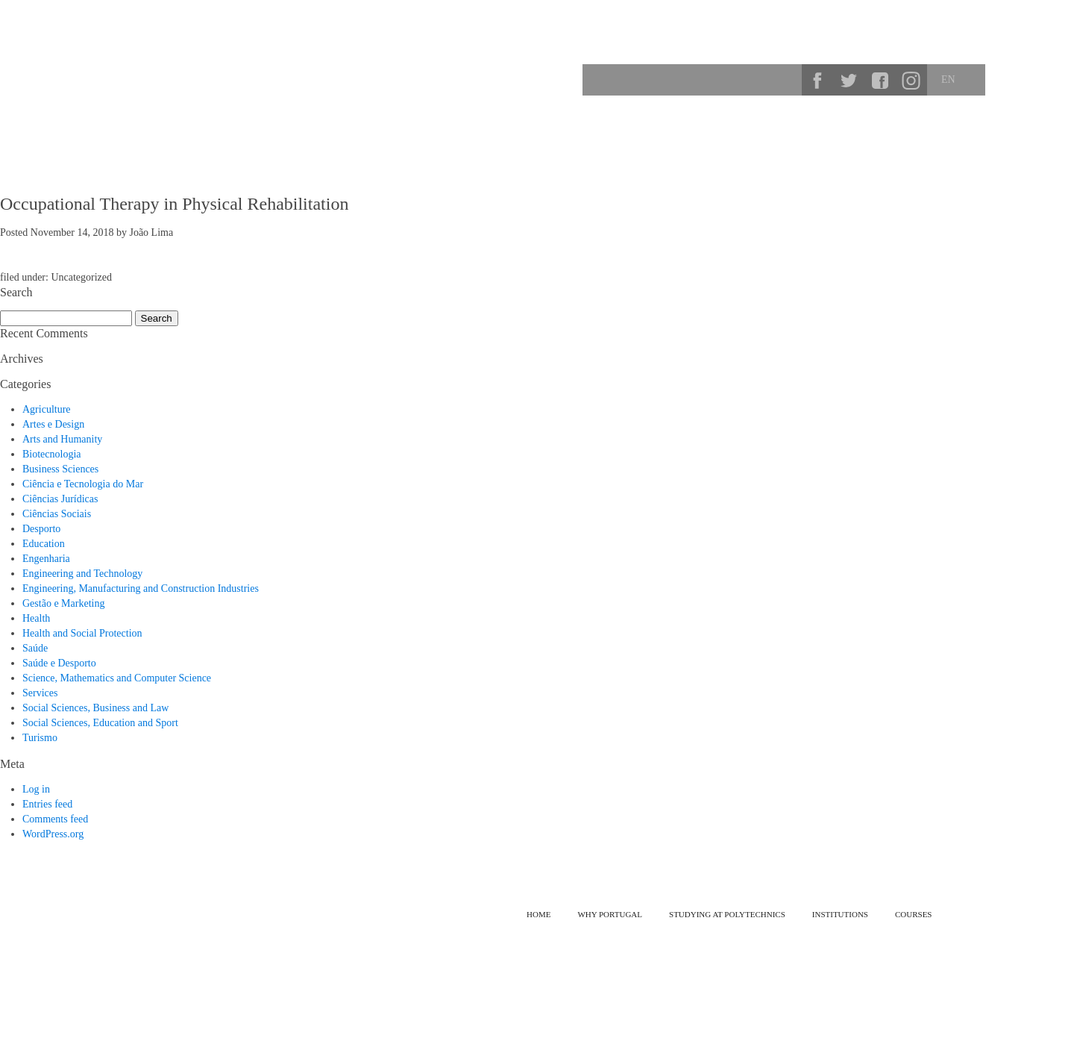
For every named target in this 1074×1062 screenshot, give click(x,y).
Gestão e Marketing (63, 603)
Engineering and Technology (82, 573)
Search (785, 80)
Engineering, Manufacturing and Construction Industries (140, 588)
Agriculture (46, 409)
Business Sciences (60, 469)
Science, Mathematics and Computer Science (116, 678)
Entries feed (47, 804)
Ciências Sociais (56, 513)
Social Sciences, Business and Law (95, 707)
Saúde (35, 648)
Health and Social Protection (82, 633)
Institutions (986, 130)
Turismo (39, 737)
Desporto (41, 528)
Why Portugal (692, 130)
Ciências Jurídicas (60, 499)
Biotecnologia (51, 454)
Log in (36, 789)
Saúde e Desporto (59, 663)
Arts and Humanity (62, 439)
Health (36, 618)
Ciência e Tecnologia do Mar (82, 484)
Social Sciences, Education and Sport (100, 722)
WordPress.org (53, 834)
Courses (913, 130)
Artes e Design (53, 424)
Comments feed (55, 819)
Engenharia (46, 558)
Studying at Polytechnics (810, 130)
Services (39, 693)
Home (538, 914)
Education (43, 543)
